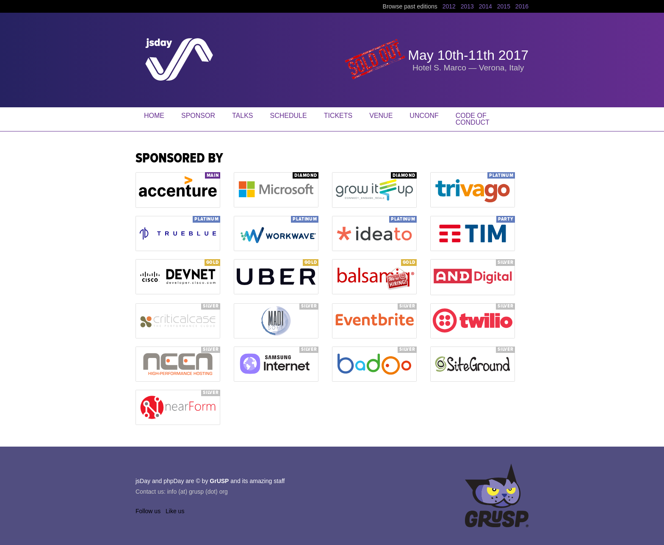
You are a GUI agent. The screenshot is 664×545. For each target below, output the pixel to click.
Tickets (338, 115)
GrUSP (219, 481)
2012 (449, 6)
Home (154, 115)
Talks (242, 115)
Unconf (423, 115)
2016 (521, 6)
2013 (467, 6)
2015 (503, 6)
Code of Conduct (473, 119)
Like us (175, 511)
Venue (381, 115)
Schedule (288, 115)
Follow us (148, 511)
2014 (485, 6)
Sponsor (198, 115)
